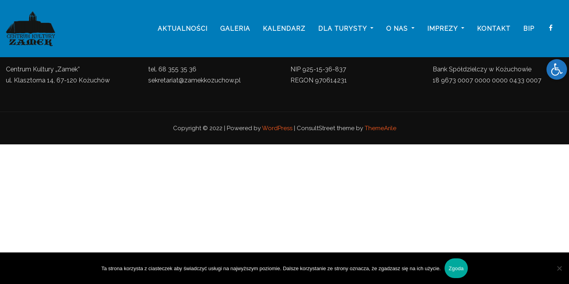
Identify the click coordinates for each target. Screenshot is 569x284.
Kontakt (494, 28)
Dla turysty (345, 28)
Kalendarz (284, 28)
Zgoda (455, 268)
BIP (528, 28)
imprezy (445, 28)
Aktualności (182, 28)
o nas (400, 28)
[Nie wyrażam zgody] (559, 268)
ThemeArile (380, 128)
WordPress (277, 128)
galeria (235, 28)
